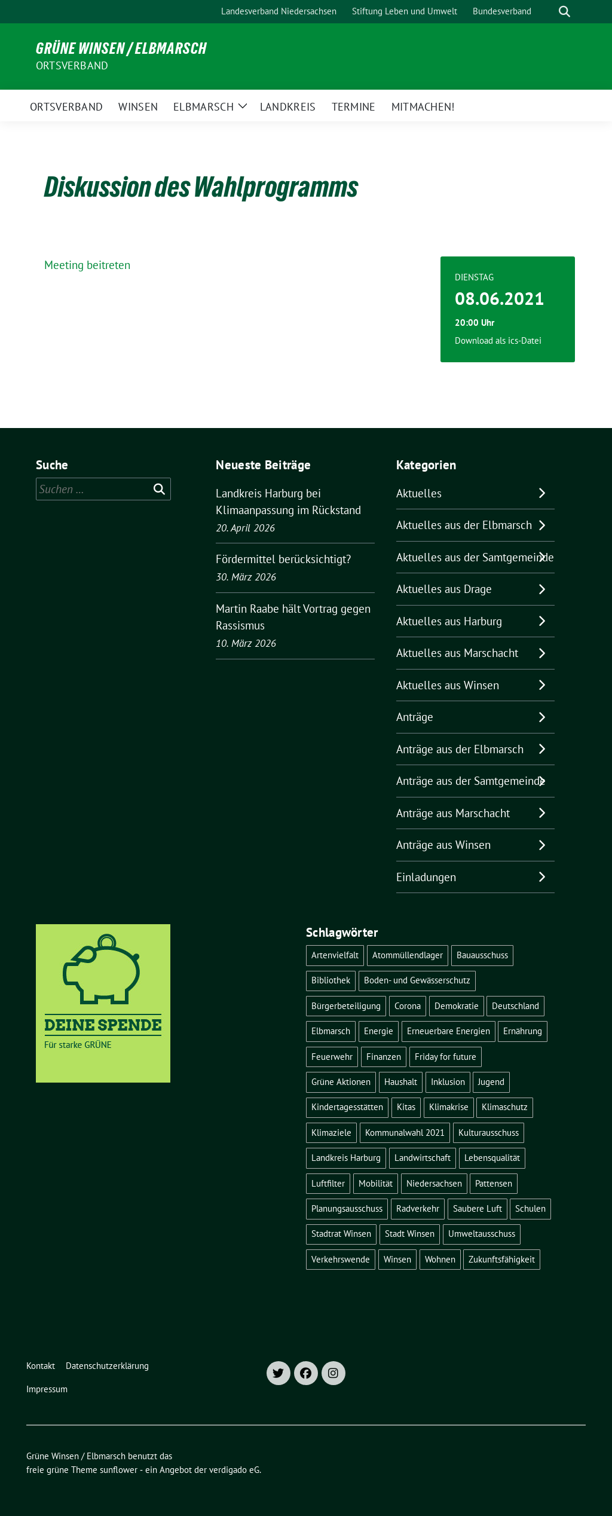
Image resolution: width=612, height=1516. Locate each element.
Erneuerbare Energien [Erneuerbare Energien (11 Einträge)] (448, 1031)
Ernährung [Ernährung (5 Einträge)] (522, 1031)
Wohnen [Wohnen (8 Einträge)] (440, 1259)
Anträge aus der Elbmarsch (460, 749)
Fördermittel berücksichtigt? (283, 559)
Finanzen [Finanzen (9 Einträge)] (383, 1056)
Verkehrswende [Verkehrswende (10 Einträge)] (340, 1259)
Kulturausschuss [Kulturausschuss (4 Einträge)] (488, 1132)
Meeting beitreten (87, 265)
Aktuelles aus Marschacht (457, 653)
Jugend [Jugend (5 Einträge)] (491, 1081)
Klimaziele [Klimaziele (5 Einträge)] (331, 1132)
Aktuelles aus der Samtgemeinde (475, 557)
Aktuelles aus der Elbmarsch (464, 525)
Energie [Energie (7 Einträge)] (378, 1031)
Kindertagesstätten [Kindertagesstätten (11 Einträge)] (347, 1106)
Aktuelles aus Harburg (449, 621)
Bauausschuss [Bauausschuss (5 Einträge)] (482, 955)
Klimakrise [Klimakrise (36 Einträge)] (449, 1106)
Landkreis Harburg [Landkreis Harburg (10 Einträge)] (346, 1157)
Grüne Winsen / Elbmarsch (121, 48)
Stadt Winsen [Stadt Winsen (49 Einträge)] (409, 1233)
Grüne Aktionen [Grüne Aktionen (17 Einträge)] (341, 1081)
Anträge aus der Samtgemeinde (471, 781)
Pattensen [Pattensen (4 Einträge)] (493, 1183)
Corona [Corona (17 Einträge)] (407, 1005)
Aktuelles (419, 493)
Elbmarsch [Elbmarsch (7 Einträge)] (330, 1031)
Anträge (414, 717)
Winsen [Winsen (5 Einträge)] (397, 1259)
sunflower (118, 1469)
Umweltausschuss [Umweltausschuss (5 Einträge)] (481, 1233)
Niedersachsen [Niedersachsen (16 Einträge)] (434, 1183)
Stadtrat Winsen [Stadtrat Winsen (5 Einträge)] (341, 1233)
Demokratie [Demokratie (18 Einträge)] (456, 1005)
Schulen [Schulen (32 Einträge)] (530, 1208)
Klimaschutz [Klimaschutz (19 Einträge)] (505, 1106)
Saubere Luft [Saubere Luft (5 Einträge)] (477, 1208)
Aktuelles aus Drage (444, 589)
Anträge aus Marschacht (453, 813)
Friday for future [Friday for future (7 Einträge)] (445, 1056)
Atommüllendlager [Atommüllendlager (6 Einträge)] (407, 955)
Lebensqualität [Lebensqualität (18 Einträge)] (492, 1157)
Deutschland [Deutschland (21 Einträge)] (515, 1005)
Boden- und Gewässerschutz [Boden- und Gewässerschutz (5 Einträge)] (417, 980)
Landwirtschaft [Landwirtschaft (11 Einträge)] (422, 1157)
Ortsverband (72, 65)
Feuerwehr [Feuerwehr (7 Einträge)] (332, 1056)
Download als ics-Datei (498, 340)
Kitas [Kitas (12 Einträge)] (406, 1106)
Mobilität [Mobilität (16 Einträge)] (376, 1183)
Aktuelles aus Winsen (447, 685)
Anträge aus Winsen (443, 845)
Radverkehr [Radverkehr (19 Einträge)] (417, 1208)
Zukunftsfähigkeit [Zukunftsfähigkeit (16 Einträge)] (502, 1259)
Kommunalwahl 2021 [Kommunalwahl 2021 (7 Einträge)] (405, 1132)
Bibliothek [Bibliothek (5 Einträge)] (330, 980)
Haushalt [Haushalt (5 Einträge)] (400, 1081)
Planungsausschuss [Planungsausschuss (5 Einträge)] (346, 1208)
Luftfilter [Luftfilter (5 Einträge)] (328, 1183)
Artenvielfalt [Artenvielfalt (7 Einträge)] (335, 955)
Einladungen (426, 877)
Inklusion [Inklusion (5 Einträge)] (448, 1081)
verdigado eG (234, 1469)
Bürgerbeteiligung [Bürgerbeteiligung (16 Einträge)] (346, 1005)
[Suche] (547, 11)
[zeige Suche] (564, 11)
